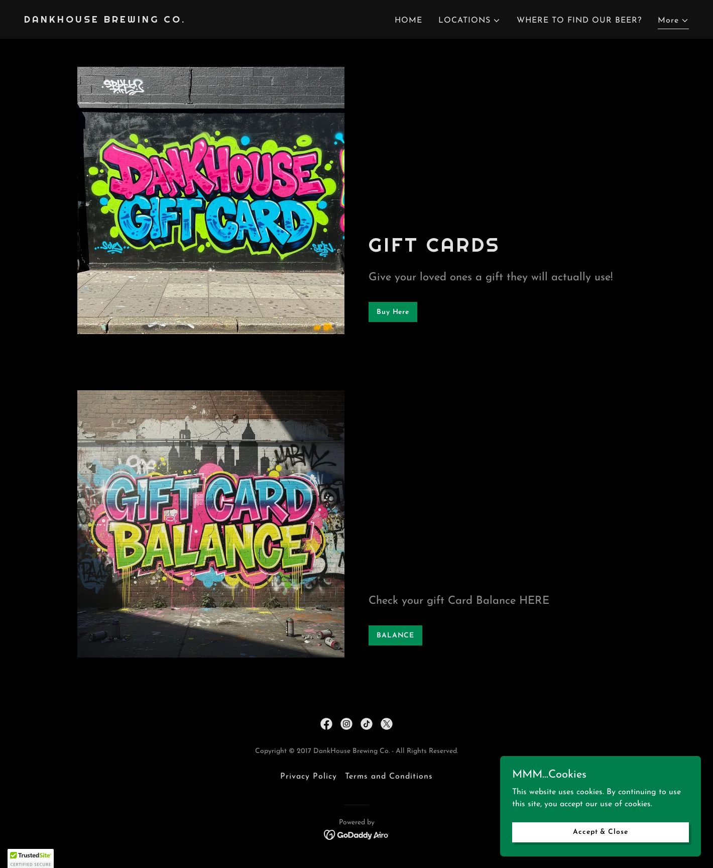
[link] (105, 21)
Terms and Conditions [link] (389, 777)
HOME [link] (408, 21)
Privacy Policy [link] (308, 777)
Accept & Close (600, 832)
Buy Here (393, 312)
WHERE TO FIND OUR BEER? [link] (579, 21)
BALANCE (395, 635)
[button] (469, 21)
